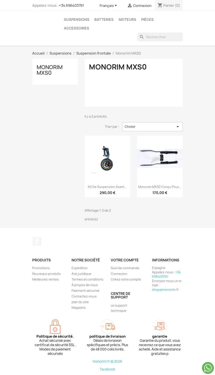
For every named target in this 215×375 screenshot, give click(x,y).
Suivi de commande (125, 268)
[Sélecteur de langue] (109, 5)
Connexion (119, 274)
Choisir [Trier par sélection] (152, 126)
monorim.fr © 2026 (107, 361)
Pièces (147, 19)
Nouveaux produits (46, 274)
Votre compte (125, 260)
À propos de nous (85, 285)
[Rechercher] (160, 37)
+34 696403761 (71, 5)
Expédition (80, 268)
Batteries (104, 19)
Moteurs (127, 19)
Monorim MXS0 (50, 69)
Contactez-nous (84, 296)
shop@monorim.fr (165, 289)
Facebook (37, 241)
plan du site (80, 302)
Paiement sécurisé (85, 291)
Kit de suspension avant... (107, 187)
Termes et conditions (87, 279)
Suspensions (76, 19)
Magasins (79, 307)
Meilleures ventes (45, 279)
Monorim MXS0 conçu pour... (159, 187)
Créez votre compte (126, 279)
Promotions (41, 268)
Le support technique (119, 308)
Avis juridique (81, 274)
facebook (107, 369)
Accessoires (76, 28)
